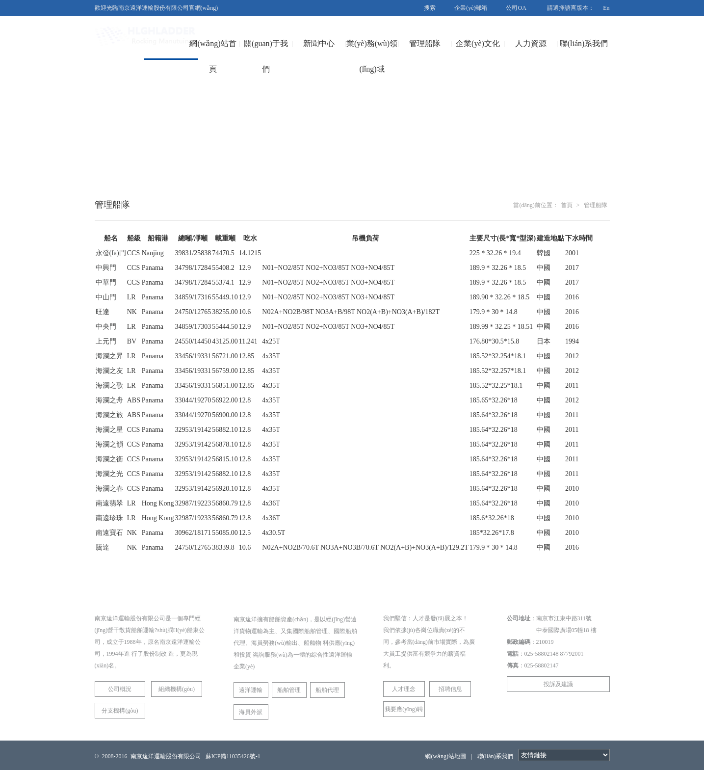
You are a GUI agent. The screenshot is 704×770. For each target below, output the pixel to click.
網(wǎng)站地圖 (445, 756)
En (606, 7)
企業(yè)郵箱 (470, 7)
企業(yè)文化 (478, 43)
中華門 (106, 282)
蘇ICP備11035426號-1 (233, 756)
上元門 (106, 341)
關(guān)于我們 (266, 56)
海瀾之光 (109, 474)
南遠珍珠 (109, 518)
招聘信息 (450, 689)
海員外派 (250, 712)
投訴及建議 (558, 684)
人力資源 (531, 43)
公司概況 (119, 689)
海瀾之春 (109, 488)
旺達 (102, 312)
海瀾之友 (109, 370)
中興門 (106, 267)
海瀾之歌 (109, 385)
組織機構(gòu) (176, 689)
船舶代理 (327, 690)
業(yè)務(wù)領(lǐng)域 (371, 56)
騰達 (102, 547)
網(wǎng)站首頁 (212, 56)
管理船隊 (425, 43)
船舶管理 (289, 690)
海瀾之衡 (109, 459)
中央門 (106, 326)
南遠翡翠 (109, 503)
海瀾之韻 (109, 444)
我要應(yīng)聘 (403, 709)
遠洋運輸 (250, 690)
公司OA (516, 7)
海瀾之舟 (109, 400)
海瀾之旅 (109, 415)
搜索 (430, 7)
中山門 (106, 297)
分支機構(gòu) (120, 710)
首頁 (567, 205)
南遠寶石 (109, 532)
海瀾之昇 (109, 356)
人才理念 (404, 689)
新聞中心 (319, 43)
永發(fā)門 (111, 253)
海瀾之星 (109, 429)
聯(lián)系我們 (584, 43)
